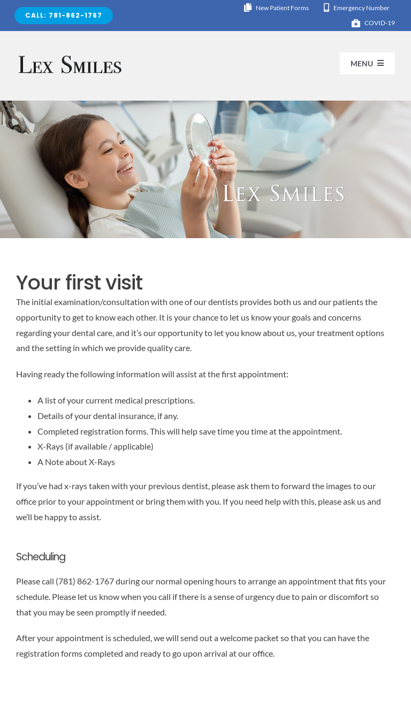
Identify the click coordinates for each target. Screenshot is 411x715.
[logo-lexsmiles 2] (70, 56)
